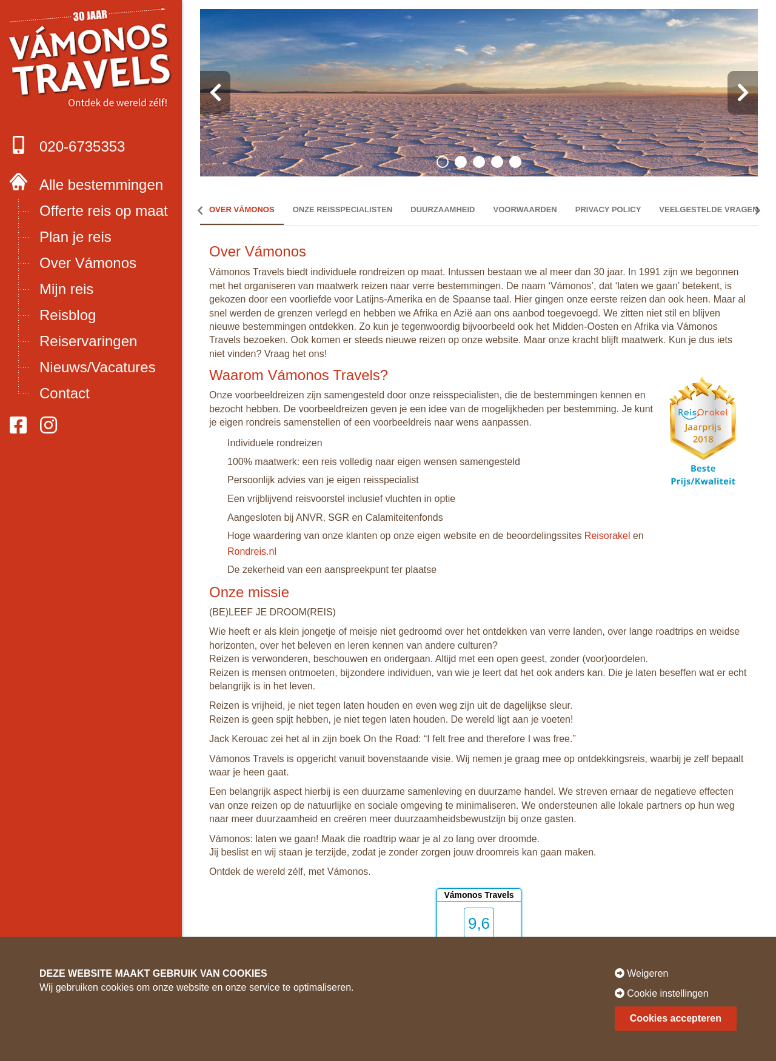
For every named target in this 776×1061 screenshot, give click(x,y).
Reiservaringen (88, 341)
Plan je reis (75, 237)
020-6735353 (67, 145)
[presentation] (215, 93)
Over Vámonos (87, 263)
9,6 (479, 923)
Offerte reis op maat (103, 210)
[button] (442, 162)
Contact (64, 393)
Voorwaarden (525, 209)
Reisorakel (607, 535)
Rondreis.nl (251, 551)
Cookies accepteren (675, 1018)
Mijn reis (66, 289)
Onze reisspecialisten (343, 209)
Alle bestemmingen (101, 184)
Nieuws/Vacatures (97, 367)
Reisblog (67, 315)
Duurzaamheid (442, 209)
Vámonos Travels (478, 895)
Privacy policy (608, 209)
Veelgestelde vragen (708, 209)
